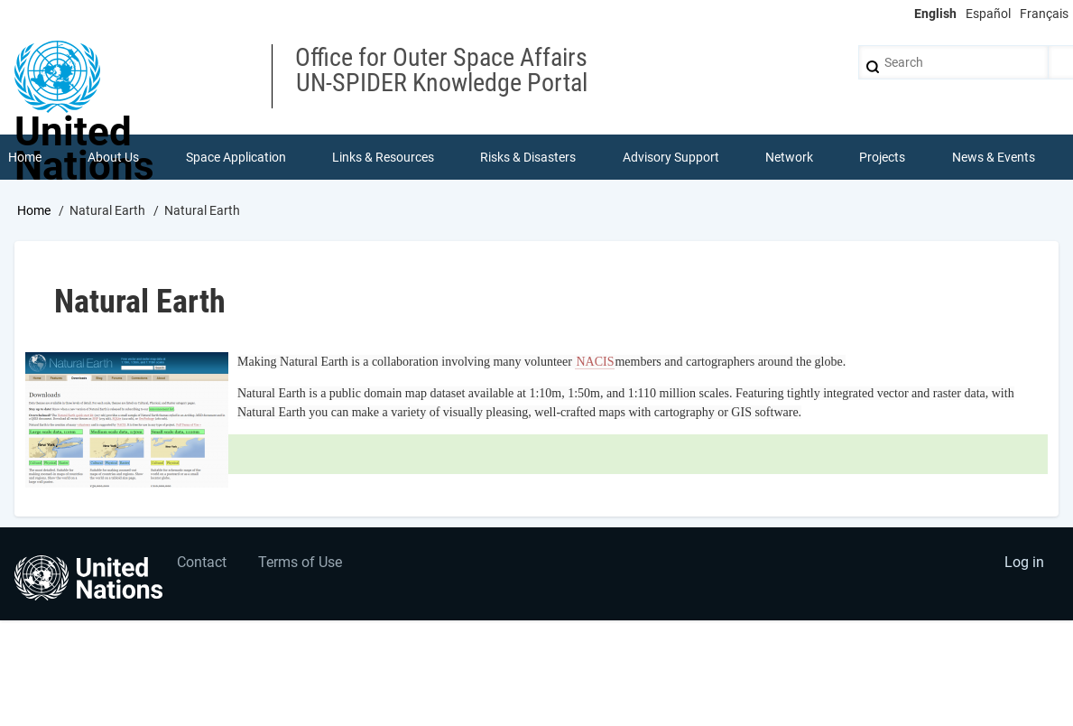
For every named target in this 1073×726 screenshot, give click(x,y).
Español (988, 13)
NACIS (595, 361)
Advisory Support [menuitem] (671, 157)
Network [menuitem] (789, 157)
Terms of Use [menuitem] (300, 562)
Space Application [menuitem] (236, 157)
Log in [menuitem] (1024, 562)
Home (34, 210)
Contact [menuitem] (202, 562)
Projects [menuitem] (882, 157)
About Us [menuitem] (113, 157)
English (935, 13)
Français (1044, 13)
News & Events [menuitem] (993, 157)
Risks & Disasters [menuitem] (528, 157)
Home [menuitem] (25, 157)
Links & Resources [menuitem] (383, 157)
